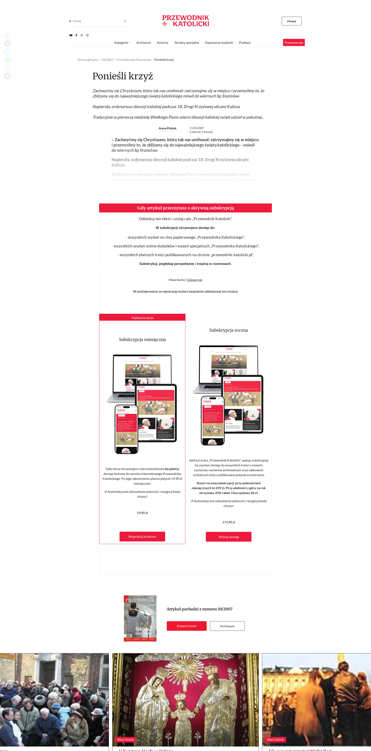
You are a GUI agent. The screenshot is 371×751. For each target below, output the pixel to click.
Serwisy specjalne (187, 42)
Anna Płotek (168, 128)
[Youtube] (70, 35)
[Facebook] (76, 35)
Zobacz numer (187, 626)
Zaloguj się (194, 280)
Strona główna (88, 59)
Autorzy (162, 42)
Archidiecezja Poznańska (134, 59)
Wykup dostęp (228, 537)
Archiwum (227, 626)
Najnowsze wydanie (219, 42)
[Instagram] (87, 35)
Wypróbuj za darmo (142, 536)
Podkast (245, 42)
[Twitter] (81, 35)
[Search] (70, 21)
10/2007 (225, 609)
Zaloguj (291, 21)
